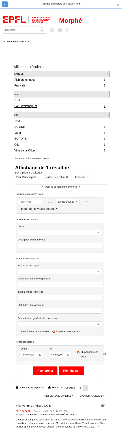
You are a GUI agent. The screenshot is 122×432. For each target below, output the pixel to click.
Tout (17, 100)
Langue (19, 73)
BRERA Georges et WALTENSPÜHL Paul (52, 414)
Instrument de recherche (30, 291)
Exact (84, 356)
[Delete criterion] (86, 201)
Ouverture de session (15, 41)
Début (24, 348)
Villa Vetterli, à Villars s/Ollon (34, 405)
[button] (60, 30)
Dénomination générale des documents (38, 318)
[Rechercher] (20, 30)
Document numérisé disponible (34, 278)
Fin (50, 348)
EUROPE (60, 139)
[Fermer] (118, 5)
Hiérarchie (55, 387)
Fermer (45, 158)
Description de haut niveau (32, 239)
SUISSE (60, 127)
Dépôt (21, 226)
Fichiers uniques (60, 80)
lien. (78, 3)
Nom (17, 94)
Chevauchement (89, 352)
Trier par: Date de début (57, 395)
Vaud (60, 133)
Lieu (16, 115)
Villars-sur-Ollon (60, 150)
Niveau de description (29, 265)
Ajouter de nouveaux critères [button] (37, 208)
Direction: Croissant (91, 395)
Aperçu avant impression (30, 387)
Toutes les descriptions (68, 331)
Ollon (60, 145)
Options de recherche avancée (61, 186)
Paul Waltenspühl (60, 106)
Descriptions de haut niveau (35, 331)
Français (60, 85)
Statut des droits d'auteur (31, 305)
